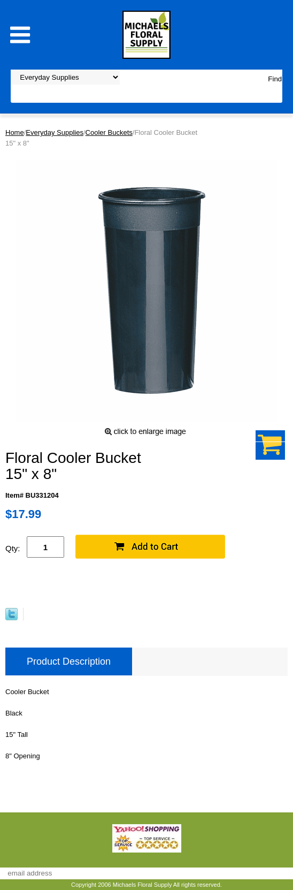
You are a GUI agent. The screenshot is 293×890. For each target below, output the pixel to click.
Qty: (12, 548)
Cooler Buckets (109, 132)
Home (14, 132)
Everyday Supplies (54, 132)
